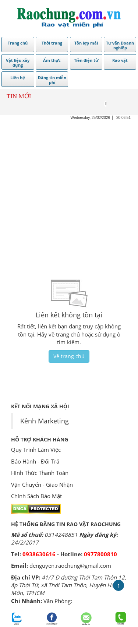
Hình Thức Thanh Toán (39, 472)
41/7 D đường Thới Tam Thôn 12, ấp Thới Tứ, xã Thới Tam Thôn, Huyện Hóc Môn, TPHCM (68, 585)
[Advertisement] (69, 189)
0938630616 (39, 554)
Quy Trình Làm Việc (36, 449)
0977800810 (100, 554)
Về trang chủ (69, 356)
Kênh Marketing (44, 420)
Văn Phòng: (57, 601)
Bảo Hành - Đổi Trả (35, 461)
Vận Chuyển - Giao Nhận (42, 484)
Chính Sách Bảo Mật (36, 496)
